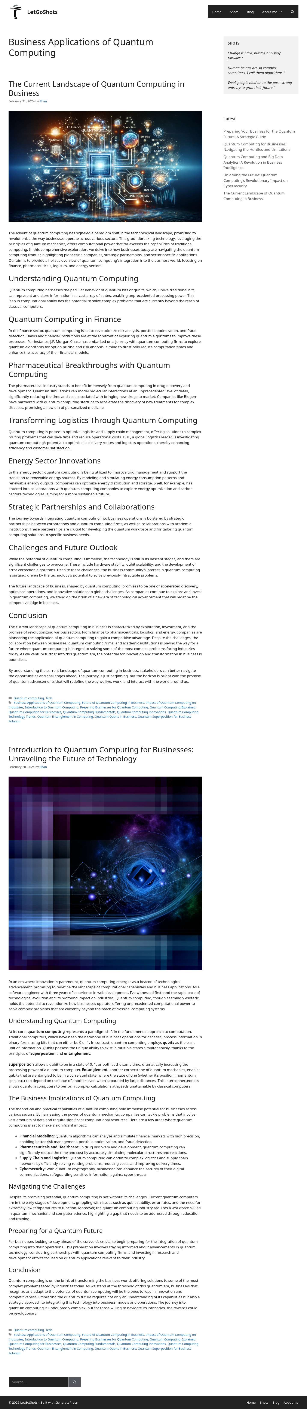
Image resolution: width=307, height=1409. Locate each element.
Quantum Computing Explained (172, 707)
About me (274, 11)
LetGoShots (42, 11)
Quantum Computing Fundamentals (89, 712)
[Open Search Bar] (292, 11)
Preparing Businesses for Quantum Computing (114, 707)
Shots (234, 12)
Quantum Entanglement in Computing (65, 716)
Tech (49, 698)
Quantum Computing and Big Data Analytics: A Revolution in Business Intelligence (253, 162)
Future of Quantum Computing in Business (113, 703)
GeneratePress (66, 1402)
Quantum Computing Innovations (141, 712)
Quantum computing (28, 698)
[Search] (74, 1382)
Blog (250, 12)
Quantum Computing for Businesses (35, 712)
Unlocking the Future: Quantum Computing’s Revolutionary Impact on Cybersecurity (256, 180)
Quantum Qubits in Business (115, 716)
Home (216, 12)
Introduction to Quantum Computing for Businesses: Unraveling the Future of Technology (101, 754)
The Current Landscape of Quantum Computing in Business (96, 88)
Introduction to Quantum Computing (52, 707)
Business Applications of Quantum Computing (46, 703)
